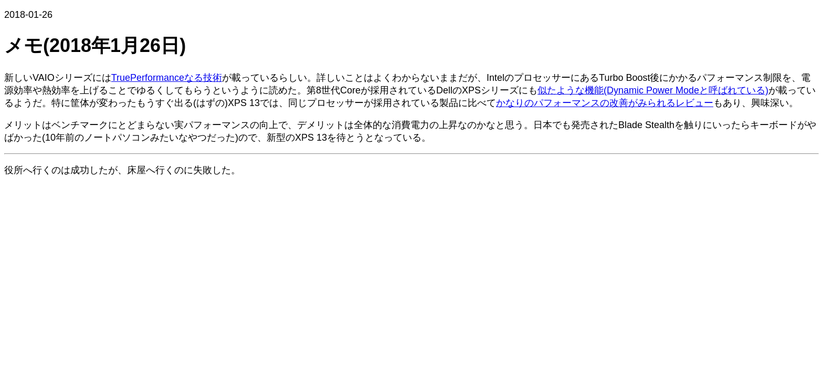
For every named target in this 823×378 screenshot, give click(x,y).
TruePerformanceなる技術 (166, 77)
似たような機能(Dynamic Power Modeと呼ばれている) (652, 90)
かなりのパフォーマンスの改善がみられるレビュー (604, 103)
